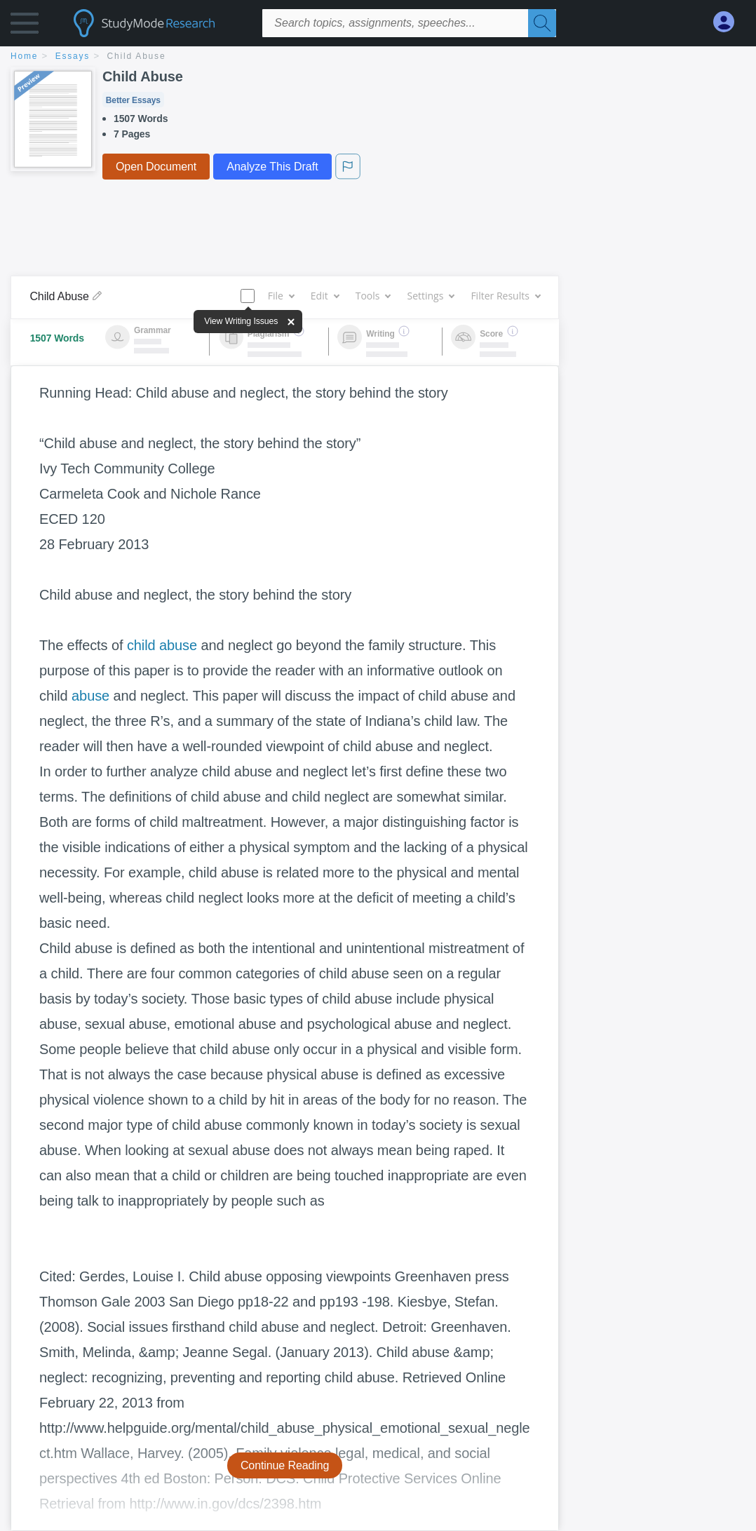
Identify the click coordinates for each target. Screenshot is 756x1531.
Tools (373, 295)
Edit (325, 295)
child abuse (162, 645)
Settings (430, 295)
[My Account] (729, 22)
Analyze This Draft (272, 167)
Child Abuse (136, 56)
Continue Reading (285, 1465)
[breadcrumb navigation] (378, 57)
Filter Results (505, 295)
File (281, 295)
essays (72, 56)
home (24, 56)
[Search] (542, 23)
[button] (25, 26)
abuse (90, 695)
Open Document (156, 167)
